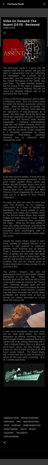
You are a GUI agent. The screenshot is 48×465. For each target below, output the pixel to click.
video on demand (11, 436)
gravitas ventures (31, 421)
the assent (8, 433)
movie (6, 425)
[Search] (44, 4)
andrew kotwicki (11, 418)
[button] (4, 33)
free (18, 421)
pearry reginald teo (31, 425)
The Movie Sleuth (15, 4)
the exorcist (21, 433)
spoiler (32, 429)
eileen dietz (9, 421)
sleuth (23, 429)
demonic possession (29, 418)
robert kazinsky (11, 429)
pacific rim (16, 425)
